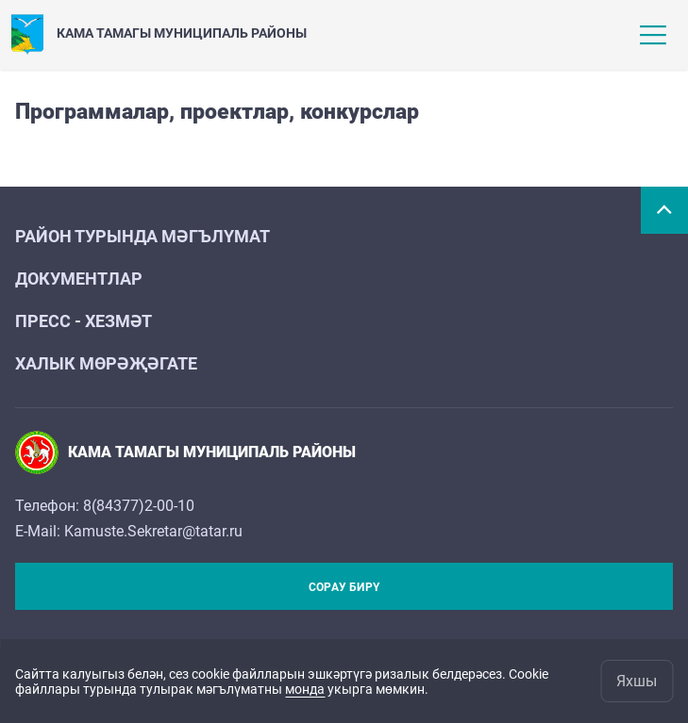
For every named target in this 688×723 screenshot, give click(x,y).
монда (305, 689)
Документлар (79, 278)
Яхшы (636, 681)
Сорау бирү (344, 587)
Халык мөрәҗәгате (106, 363)
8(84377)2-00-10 (138, 506)
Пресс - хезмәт (83, 321)
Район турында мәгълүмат (142, 236)
